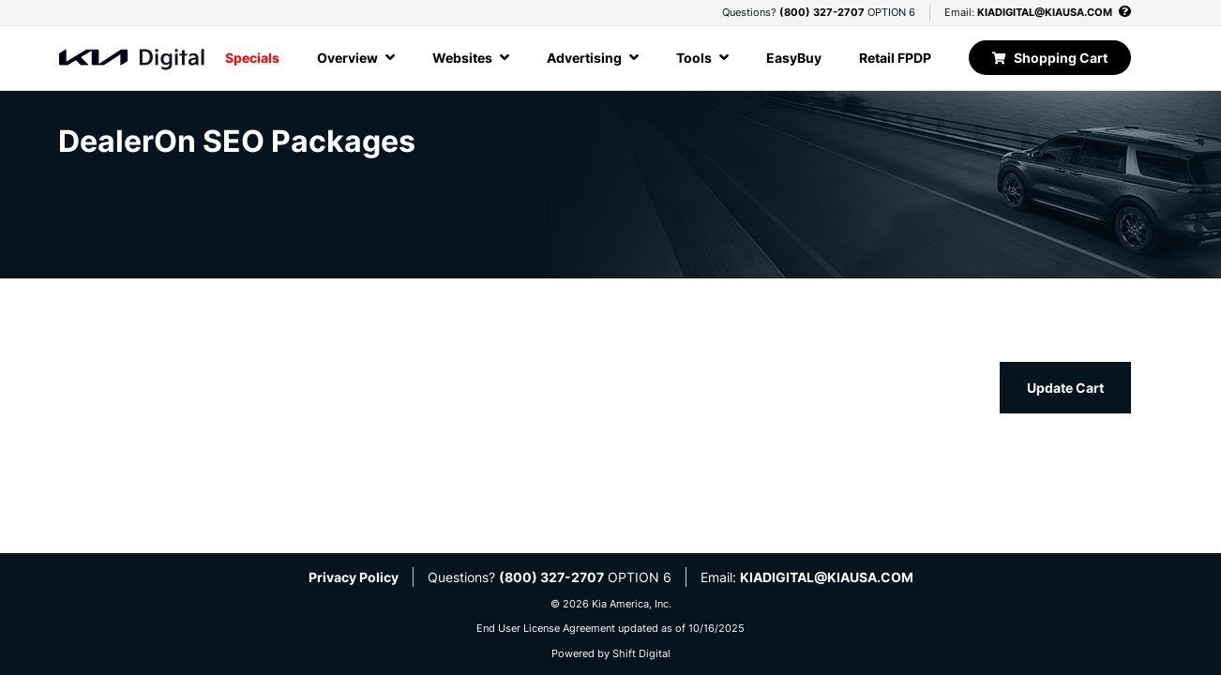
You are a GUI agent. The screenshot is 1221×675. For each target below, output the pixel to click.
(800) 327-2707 (822, 12)
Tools (702, 58)
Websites (470, 58)
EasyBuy (794, 58)
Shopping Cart (1050, 58)
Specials (252, 58)
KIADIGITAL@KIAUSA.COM (1044, 12)
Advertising (593, 58)
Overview (356, 58)
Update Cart (1065, 388)
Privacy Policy (354, 577)
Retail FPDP (895, 58)
